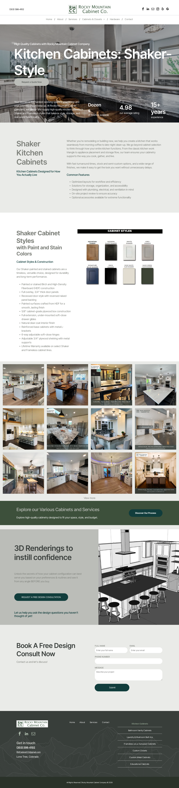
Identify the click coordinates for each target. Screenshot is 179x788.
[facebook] (143, 9)
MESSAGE (99, 667)
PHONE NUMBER (102, 656)
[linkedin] (148, 9)
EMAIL (132, 646)
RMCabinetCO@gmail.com (29, 752)
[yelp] (163, 9)
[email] (153, 9)
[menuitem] (49, 19)
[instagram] (158, 9)
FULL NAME (100, 646)
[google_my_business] (167, 9)
